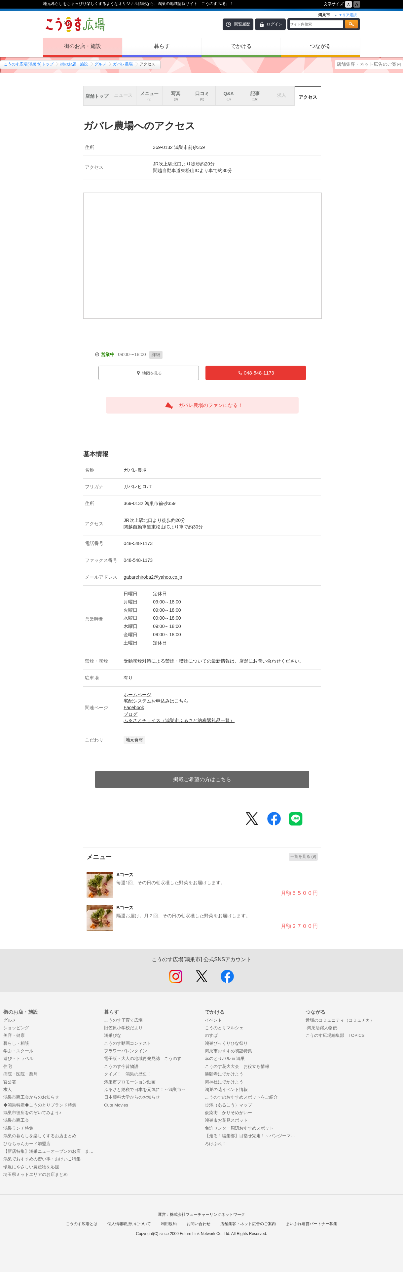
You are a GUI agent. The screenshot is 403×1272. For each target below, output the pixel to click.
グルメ (100, 64)
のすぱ (211, 1035)
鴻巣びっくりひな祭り (226, 1043)
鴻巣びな (112, 1035)
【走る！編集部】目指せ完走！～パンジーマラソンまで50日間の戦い (252, 1135)
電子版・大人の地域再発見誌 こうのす (142, 1058)
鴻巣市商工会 (16, 1120)
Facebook (134, 707)
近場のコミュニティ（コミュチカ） (340, 1020)
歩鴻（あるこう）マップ (228, 1105)
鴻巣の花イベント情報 (226, 1089)
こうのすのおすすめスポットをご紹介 (241, 1097)
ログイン (274, 24)
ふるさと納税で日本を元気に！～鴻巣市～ (145, 1089)
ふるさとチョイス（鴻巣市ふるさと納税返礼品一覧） (179, 720)
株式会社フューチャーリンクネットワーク (207, 1214)
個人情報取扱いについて (129, 1223)
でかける (241, 46)
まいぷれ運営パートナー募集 (311, 1223)
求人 (7, 1089)
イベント (213, 1020)
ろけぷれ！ (215, 1143)
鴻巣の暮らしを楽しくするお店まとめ (39, 1135)
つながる (320, 46)
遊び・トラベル (18, 1058)
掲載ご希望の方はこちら (202, 779)
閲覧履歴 (242, 24)
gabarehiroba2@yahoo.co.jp (153, 577)
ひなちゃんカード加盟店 (27, 1143)
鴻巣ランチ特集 (18, 1128)
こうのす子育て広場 (123, 1020)
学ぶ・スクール (18, 1050)
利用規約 (169, 1223)
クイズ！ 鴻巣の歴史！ (127, 1074)
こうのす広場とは (81, 1223)
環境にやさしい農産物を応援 (31, 1166)
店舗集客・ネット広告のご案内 (369, 64)
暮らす (162, 46)
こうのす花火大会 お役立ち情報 (237, 1066)
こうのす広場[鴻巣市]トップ (29, 64)
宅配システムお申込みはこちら (156, 701)
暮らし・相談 (16, 1043)
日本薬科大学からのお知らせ (132, 1097)
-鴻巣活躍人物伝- (322, 1027)
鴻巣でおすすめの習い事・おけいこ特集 (42, 1158)
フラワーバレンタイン (125, 1050)
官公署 (9, 1081)
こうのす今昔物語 (121, 1066)
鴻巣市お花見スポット (226, 1120)
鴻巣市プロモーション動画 (130, 1081)
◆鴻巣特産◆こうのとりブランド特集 (39, 1105)
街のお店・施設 (82, 46)
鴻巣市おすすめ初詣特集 (228, 1050)
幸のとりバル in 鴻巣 (225, 1058)
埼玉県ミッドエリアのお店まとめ (35, 1174)
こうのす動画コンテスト (127, 1043)
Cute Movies (116, 1105)
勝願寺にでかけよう (224, 1074)
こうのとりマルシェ (224, 1027)
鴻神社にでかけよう (224, 1081)
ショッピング (16, 1027)
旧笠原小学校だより (123, 1027)
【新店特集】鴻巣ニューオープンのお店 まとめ (50, 1151)
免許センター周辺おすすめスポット (239, 1128)
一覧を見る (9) (303, 856)
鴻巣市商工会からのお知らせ (31, 1097)
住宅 (7, 1066)
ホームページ (137, 694)
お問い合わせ (198, 1223)
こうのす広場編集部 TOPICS (335, 1035)
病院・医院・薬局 (20, 1074)
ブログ (130, 714)
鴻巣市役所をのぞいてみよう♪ (32, 1112)
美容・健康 (14, 1035)
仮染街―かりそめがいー (228, 1112)
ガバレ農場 (123, 64)
